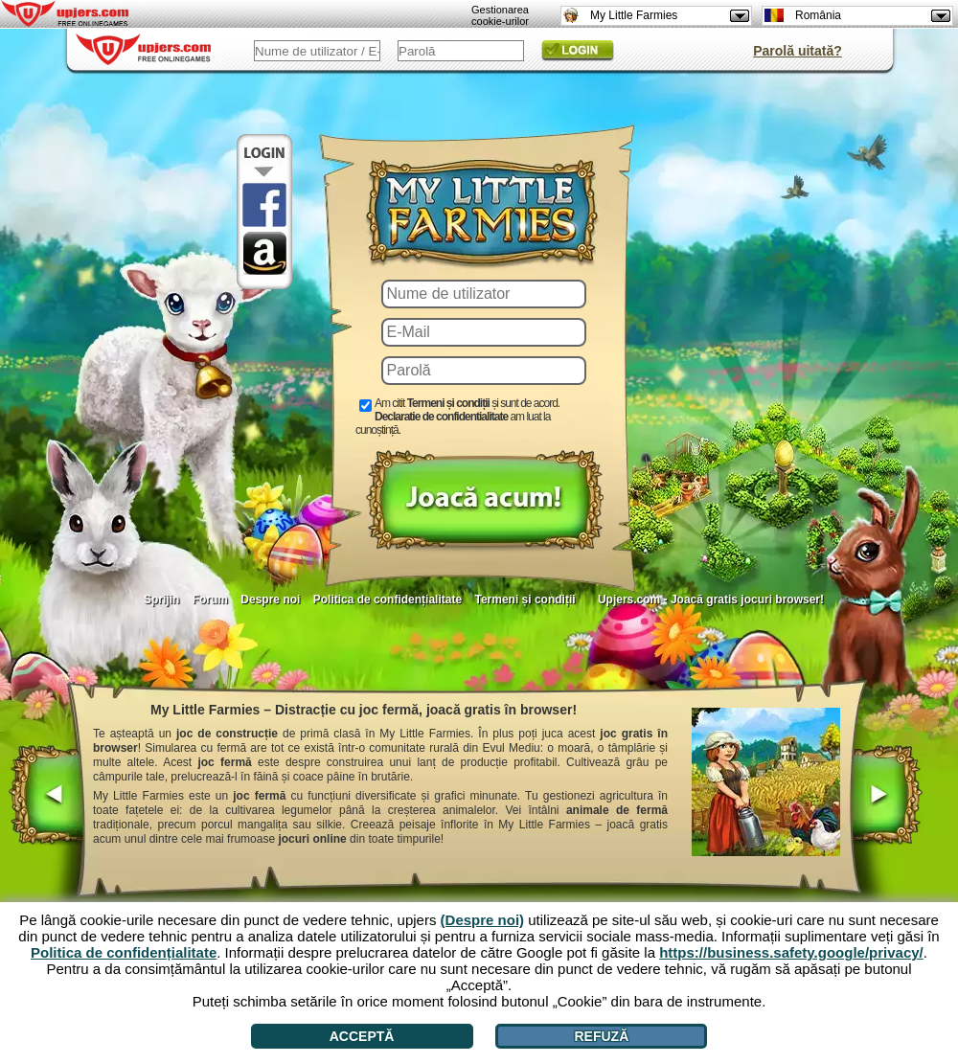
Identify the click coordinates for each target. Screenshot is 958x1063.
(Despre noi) (483, 920)
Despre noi (270, 599)
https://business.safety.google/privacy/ (791, 952)
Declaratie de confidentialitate (441, 416)
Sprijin (161, 599)
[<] (48, 796)
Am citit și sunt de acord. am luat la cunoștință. (457, 416)
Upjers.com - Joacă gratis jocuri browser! (711, 599)
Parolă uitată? (797, 50)
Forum (210, 599)
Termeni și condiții (524, 599)
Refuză (601, 1036)
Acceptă (362, 1036)
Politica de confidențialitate (387, 599)
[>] (885, 796)
